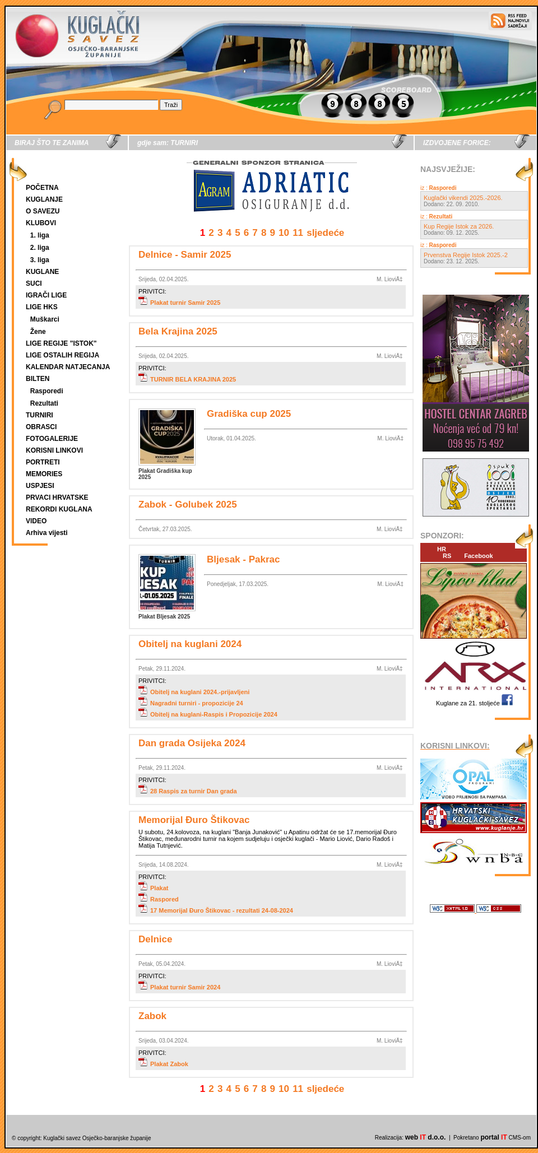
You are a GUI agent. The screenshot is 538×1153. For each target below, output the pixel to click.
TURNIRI (39, 415)
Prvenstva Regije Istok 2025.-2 (466, 255)
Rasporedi (46, 391)
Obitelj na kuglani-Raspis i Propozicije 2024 (207, 714)
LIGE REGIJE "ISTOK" (61, 343)
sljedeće (325, 232)
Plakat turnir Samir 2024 (179, 987)
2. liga (39, 248)
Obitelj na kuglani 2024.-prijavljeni (193, 692)
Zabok (152, 1016)
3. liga (39, 260)
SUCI (34, 283)
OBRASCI (41, 427)
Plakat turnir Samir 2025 (179, 302)
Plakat (153, 888)
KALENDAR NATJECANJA (68, 367)
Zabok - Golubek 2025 (187, 504)
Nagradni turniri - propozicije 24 (190, 703)
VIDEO (36, 521)
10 (284, 232)
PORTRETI (43, 462)
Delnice (155, 939)
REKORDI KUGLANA (59, 509)
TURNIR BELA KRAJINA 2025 (187, 379)
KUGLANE (42, 272)
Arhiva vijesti (47, 533)
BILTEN (37, 379)
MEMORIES (44, 474)
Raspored (158, 899)
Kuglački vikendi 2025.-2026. (463, 197)
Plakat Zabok (163, 1064)
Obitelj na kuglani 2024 (190, 644)
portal (493, 1137)
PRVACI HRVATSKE (57, 497)
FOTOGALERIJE (52, 439)
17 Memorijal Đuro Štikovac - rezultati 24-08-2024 (215, 910)
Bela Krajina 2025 (177, 331)
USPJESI (40, 486)
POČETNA (42, 188)
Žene (38, 332)
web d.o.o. (425, 1137)
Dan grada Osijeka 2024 (191, 743)
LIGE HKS (42, 307)
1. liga (39, 235)
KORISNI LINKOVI (54, 450)
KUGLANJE (44, 199)
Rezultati (44, 403)
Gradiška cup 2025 (249, 413)
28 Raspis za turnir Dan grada (187, 791)
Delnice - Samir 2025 (184, 254)
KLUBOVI (41, 223)
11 (298, 232)
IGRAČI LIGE (46, 295)
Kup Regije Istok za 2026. (459, 226)
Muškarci (44, 319)
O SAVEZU (42, 211)
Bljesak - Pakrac (243, 559)
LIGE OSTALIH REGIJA (62, 355)
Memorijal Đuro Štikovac (193, 820)
